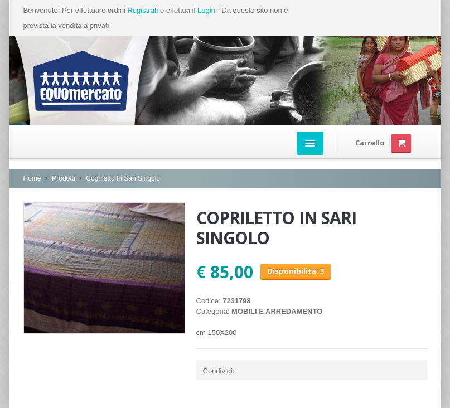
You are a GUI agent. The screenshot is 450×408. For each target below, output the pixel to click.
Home (32, 178)
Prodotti (63, 178)
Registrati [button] (142, 10)
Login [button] (206, 10)
